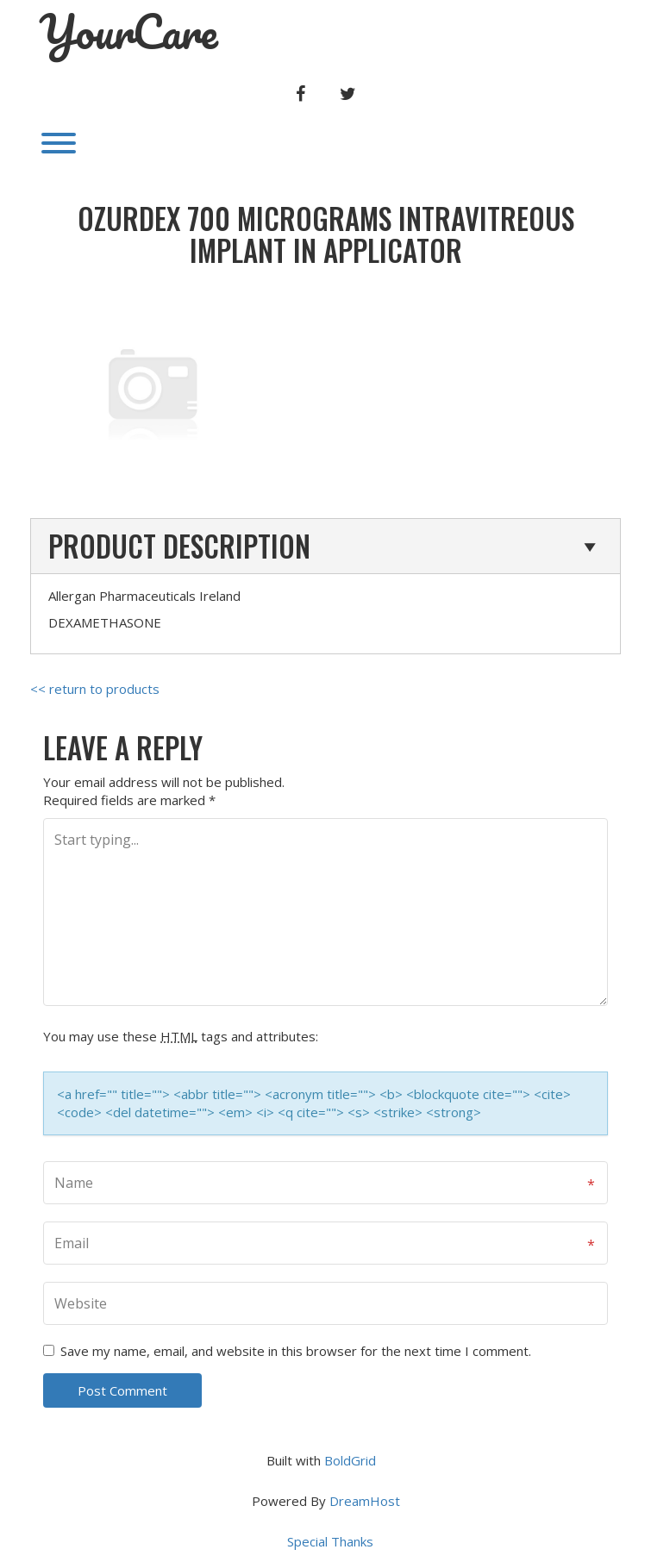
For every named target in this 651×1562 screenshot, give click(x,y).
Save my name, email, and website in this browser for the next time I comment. (295, 1350)
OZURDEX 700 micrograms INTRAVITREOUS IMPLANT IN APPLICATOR (326, 234)
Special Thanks (330, 1541)
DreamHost (364, 1500)
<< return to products (95, 688)
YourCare (128, 32)
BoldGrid (350, 1460)
